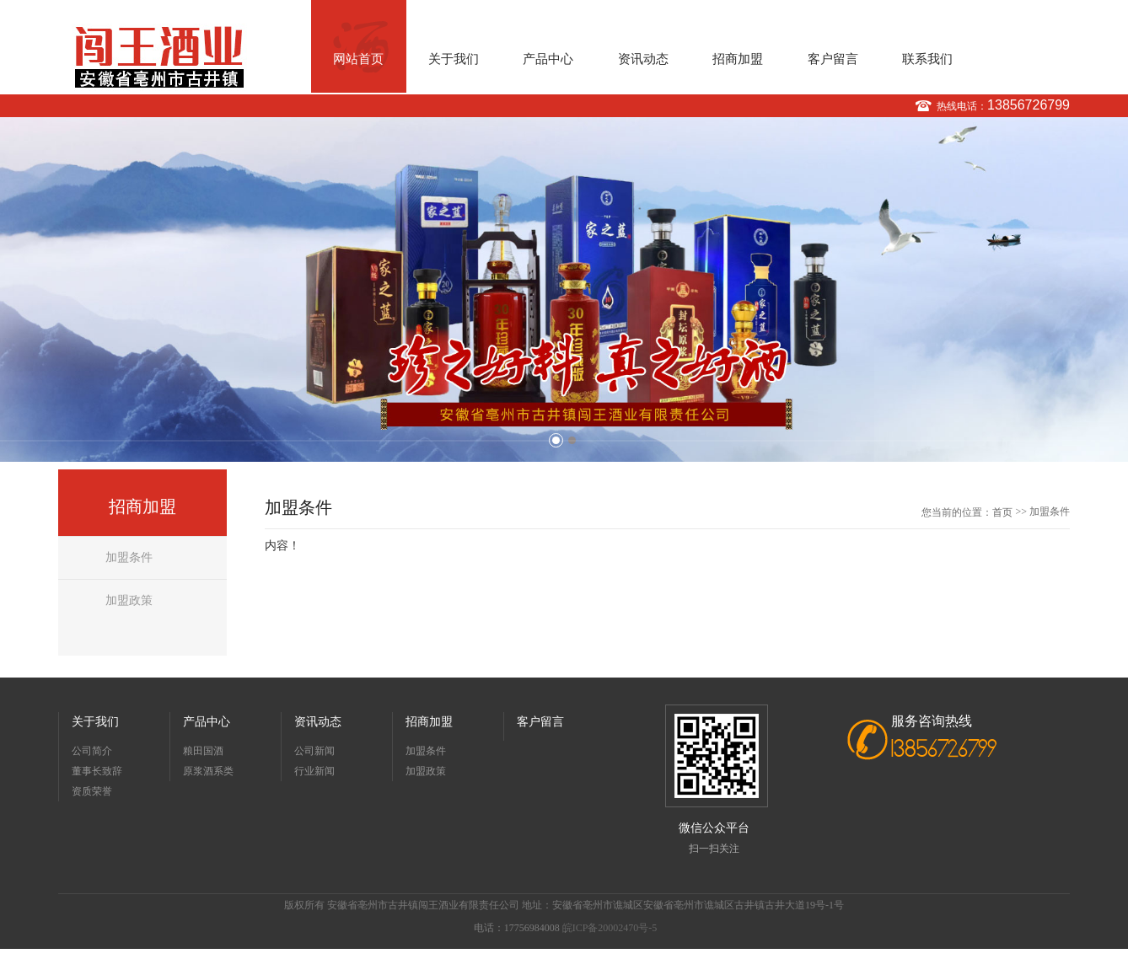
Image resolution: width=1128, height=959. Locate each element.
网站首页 (358, 59)
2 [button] (572, 440)
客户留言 (833, 59)
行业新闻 (314, 771)
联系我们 (927, 59)
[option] (564, 289)
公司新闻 (314, 751)
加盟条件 (129, 557)
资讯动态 (643, 59)
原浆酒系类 (208, 771)
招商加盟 (737, 59)
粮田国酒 (203, 751)
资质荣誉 (92, 791)
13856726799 (1028, 105)
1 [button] (556, 440)
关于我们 (453, 59)
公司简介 (92, 751)
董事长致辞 (97, 771)
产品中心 (548, 59)
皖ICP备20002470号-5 (610, 928)
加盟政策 (129, 600)
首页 (1002, 512)
